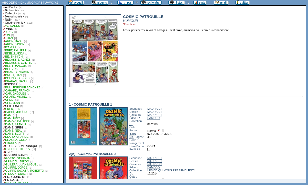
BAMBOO (153, 117)
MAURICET (154, 108)
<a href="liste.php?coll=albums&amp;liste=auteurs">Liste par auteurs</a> (33, 91)
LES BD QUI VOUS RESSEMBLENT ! (171, 170)
